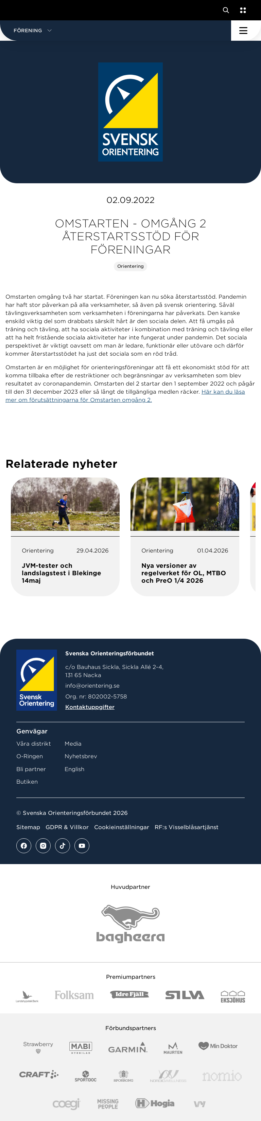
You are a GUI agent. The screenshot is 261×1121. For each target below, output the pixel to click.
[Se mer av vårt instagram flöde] (43, 845)
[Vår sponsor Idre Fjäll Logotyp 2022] (129, 997)
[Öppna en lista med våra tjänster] (241, 10)
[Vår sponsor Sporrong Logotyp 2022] (123, 1076)
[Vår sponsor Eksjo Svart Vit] (233, 997)
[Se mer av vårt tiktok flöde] (62, 845)
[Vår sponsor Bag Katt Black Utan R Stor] (130, 924)
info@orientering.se (92, 686)
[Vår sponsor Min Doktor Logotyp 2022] (218, 1048)
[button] (115, 30)
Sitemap (28, 827)
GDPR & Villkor (67, 827)
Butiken (27, 782)
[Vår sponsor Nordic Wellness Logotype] (168, 1076)
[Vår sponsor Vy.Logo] (199, 1104)
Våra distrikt (33, 744)
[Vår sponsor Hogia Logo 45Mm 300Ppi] (154, 1104)
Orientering (130, 266)
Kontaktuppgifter (90, 707)
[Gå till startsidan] (18, 10)
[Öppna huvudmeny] (246, 30)
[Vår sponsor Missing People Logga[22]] (108, 1104)
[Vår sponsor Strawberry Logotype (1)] (38, 1048)
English (74, 769)
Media (73, 744)
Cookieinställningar (121, 827)
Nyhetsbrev (81, 756)
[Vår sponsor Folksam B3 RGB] (74, 997)
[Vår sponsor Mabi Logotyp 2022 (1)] (80, 1048)
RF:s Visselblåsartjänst (187, 827)
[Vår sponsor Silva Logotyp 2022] (185, 997)
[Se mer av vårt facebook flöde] (23, 845)
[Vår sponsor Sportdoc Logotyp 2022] (86, 1076)
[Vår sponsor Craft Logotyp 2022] (38, 1076)
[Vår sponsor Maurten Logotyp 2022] (173, 1048)
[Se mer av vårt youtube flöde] (81, 845)
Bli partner (31, 769)
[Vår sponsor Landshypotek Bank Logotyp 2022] (27, 997)
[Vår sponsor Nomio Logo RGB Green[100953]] (222, 1076)
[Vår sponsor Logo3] (67, 1104)
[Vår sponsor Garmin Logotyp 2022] (127, 1048)
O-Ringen (29, 756)
